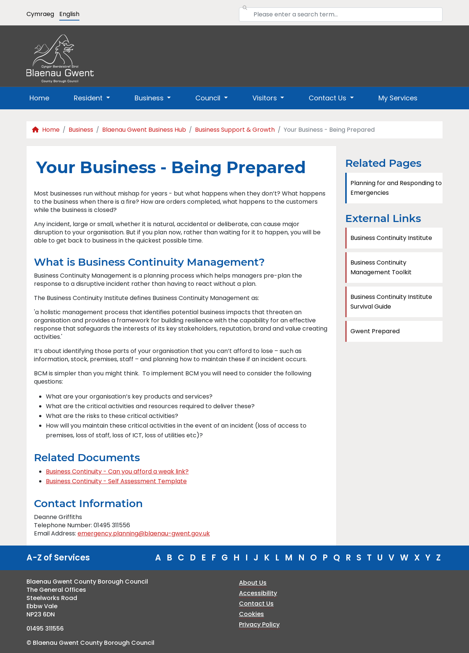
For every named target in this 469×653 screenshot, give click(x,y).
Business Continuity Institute (391, 238)
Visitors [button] (265, 98)
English (69, 14)
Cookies (251, 614)
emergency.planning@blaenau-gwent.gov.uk (144, 533)
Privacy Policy (259, 624)
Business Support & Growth (235, 129)
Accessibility (258, 593)
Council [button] (208, 98)
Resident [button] (89, 98)
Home (39, 98)
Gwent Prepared (375, 331)
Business (81, 129)
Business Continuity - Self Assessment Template (116, 481)
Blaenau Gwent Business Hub (144, 129)
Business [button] (150, 98)
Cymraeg (40, 14)
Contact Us (256, 603)
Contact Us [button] (328, 98)
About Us (253, 582)
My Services (398, 98)
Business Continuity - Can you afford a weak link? (117, 471)
